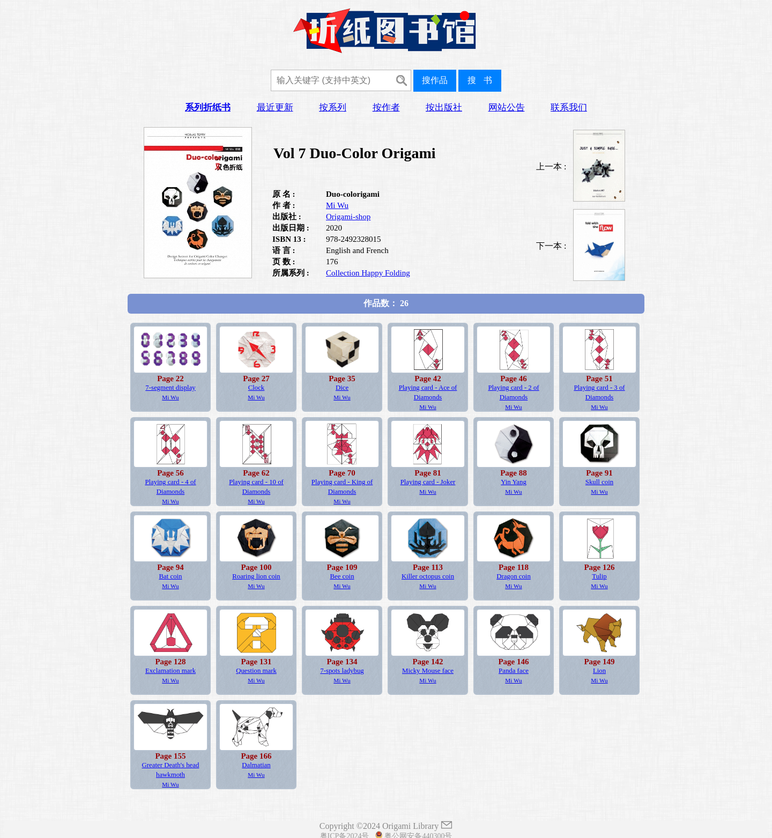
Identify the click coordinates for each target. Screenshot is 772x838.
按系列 (332, 107)
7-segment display (170, 387)
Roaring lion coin (256, 576)
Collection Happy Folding (368, 273)
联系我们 (569, 107)
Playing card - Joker (428, 482)
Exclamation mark (170, 670)
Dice (342, 387)
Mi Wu (337, 205)
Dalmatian (256, 765)
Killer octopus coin (428, 576)
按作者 (386, 107)
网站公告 (506, 107)
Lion (599, 670)
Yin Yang (513, 482)
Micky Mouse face (428, 670)
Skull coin (599, 482)
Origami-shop (348, 216)
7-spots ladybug (341, 670)
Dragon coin (513, 576)
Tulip (599, 576)
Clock (256, 387)
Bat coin (170, 576)
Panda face (514, 670)
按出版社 (444, 107)
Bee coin (342, 576)
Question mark (256, 670)
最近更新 (275, 107)
